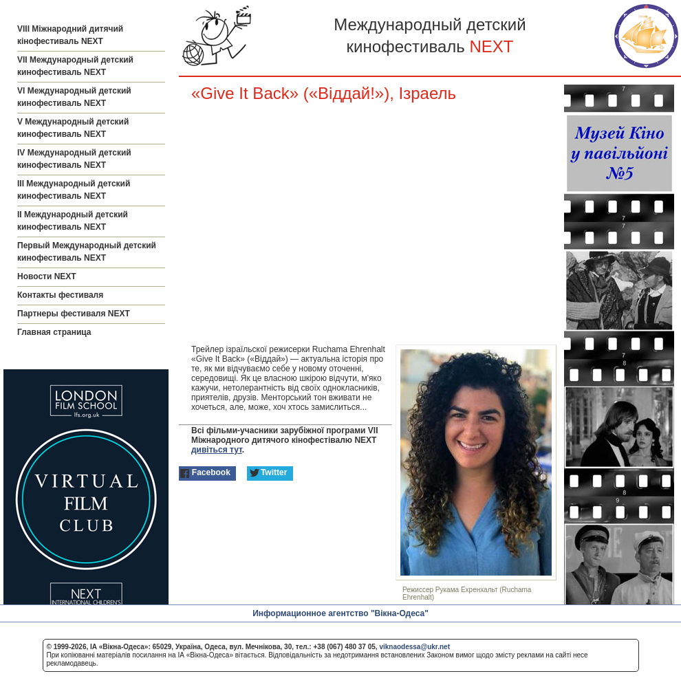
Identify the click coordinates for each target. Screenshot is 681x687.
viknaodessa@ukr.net (414, 647)
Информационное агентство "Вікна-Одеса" (340, 613)
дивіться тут (216, 450)
